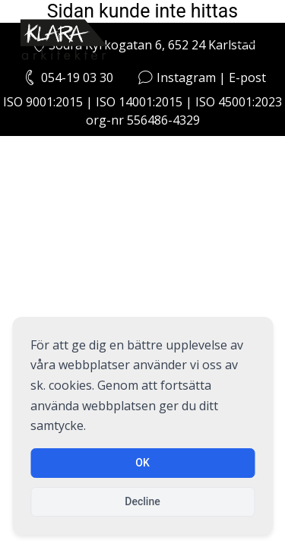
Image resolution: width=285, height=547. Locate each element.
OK (142, 463)
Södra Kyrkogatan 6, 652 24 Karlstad (142, 44)
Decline (142, 501)
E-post (247, 77)
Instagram (186, 77)
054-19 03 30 (77, 77)
